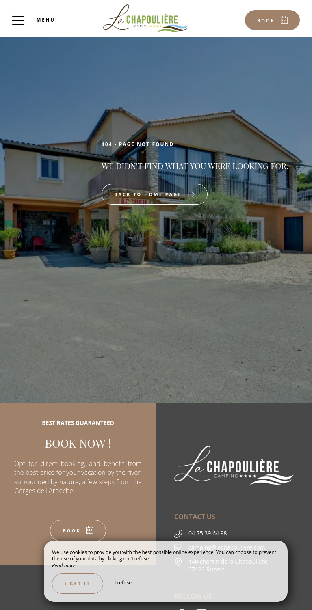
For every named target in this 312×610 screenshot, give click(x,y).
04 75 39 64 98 (207, 533)
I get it (78, 583)
